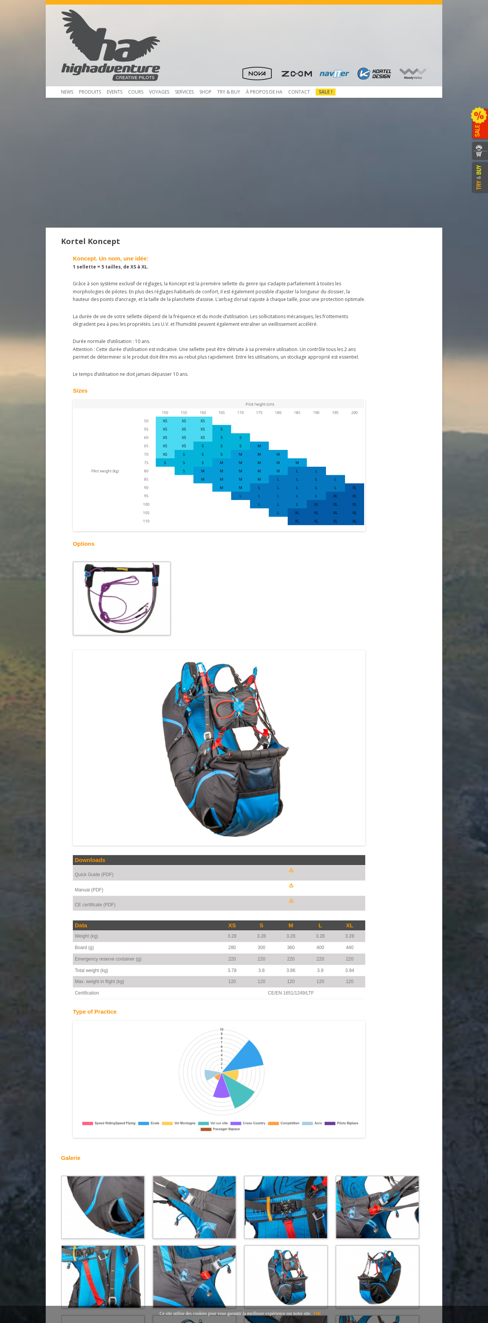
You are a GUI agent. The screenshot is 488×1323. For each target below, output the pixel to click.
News (67, 92)
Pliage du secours (176, 1197)
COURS (135, 92)
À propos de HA (264, 92)
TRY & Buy (228, 92)
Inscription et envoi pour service (191, 1232)
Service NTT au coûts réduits (187, 1204)
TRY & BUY (479, 177)
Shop (205, 92)
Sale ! (325, 92)
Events (114, 92)
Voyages (159, 92)
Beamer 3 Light (82, 1204)
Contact (299, 92)
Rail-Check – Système (179, 1211)
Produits (90, 92)
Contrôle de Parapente (182, 1190)
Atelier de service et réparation (190, 1225)
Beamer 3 (76, 1197)
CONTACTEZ (479, 146)
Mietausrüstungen (176, 1239)
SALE (479, 124)
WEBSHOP (479, 155)
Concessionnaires (268, 1190)
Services (184, 92)
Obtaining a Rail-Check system (189, 1218)
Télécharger (79, 1211)
